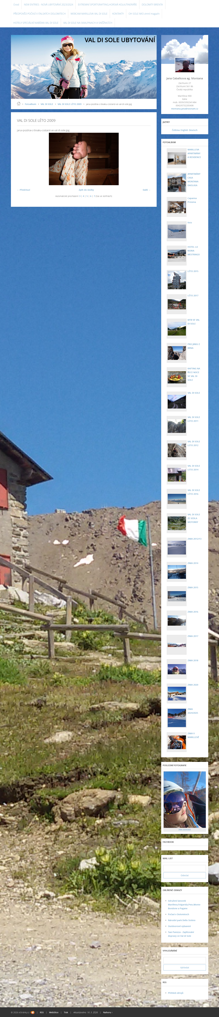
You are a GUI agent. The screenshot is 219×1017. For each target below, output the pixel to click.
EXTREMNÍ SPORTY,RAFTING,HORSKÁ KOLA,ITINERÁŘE (107, 4)
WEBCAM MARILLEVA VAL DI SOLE (89, 13)
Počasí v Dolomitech (178, 914)
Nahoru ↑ (108, 1012)
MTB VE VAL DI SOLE (194, 321)
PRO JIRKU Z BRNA (194, 346)
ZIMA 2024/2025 (193, 711)
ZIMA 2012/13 (194, 538)
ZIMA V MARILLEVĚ (193, 735)
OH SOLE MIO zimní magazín (144, 13)
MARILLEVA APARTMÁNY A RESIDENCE (194, 153)
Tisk (66, 1012)
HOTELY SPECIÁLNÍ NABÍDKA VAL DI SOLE (35, 22)
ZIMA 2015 (193, 587)
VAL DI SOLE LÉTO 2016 (194, 492)
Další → (147, 189)
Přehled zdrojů (175, 992)
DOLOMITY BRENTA (152, 4)
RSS (42, 1012)
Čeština (176, 130)
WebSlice (53, 1012)
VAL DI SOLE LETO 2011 (194, 419)
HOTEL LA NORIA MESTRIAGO (194, 250)
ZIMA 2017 (193, 636)
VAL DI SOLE (47, 104)
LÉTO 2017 (193, 295)
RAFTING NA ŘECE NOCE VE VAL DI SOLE (194, 374)
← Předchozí (23, 189)
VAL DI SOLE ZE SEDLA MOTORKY (194, 518)
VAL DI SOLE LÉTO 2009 (69, 104)
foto (190, 222)
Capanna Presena (192, 200)
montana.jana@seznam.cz (184, 108)
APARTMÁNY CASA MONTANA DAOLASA (194, 179)
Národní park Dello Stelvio (181, 920)
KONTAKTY (118, 13)
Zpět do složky (86, 189)
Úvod (16, 4)
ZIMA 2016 (193, 611)
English (184, 130)
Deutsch (193, 130)
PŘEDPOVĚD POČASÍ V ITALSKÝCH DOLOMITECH (39, 13)
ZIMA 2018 (193, 660)
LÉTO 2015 (193, 271)
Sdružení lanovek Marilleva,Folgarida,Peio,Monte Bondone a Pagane (184, 904)
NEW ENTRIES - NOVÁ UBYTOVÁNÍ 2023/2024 (48, 4)
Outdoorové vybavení (179, 926)
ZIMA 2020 (193, 684)
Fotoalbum (30, 104)
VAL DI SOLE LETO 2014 (194, 467)
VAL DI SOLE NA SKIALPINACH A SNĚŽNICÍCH (87, 22)
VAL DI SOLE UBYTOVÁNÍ (120, 40)
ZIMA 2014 (193, 563)
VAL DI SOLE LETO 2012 (194, 443)
